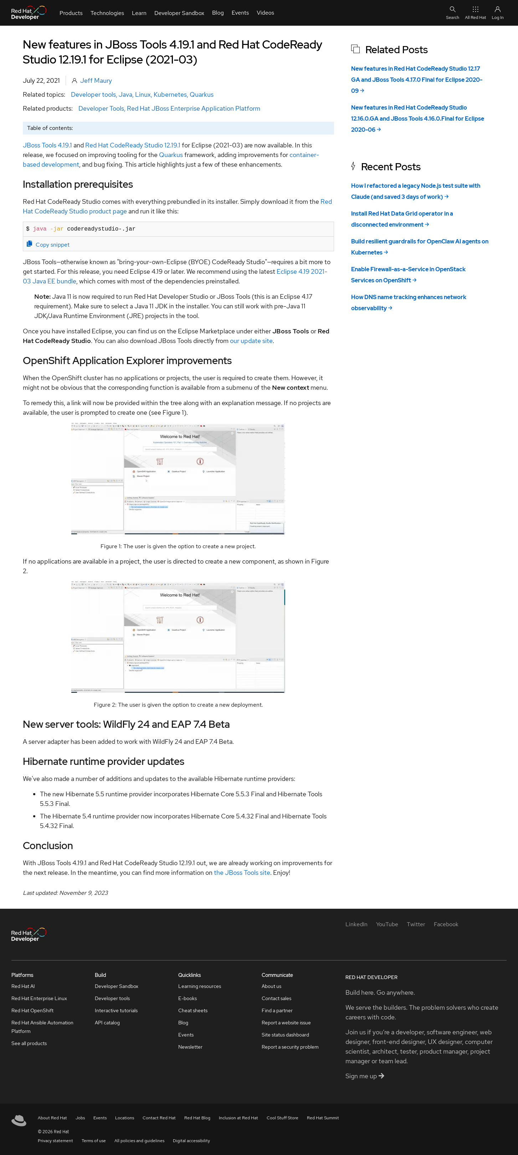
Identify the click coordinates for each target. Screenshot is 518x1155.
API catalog (107, 1022)
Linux (143, 94)
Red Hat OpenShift (32, 1010)
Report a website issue (286, 1022)
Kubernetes (170, 94)
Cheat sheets (192, 1010)
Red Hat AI (23, 986)
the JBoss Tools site (242, 872)
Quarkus (202, 94)
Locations (124, 1118)
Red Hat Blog (197, 1118)
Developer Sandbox (116, 986)
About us (271, 986)
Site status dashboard (285, 1035)
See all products (29, 1043)
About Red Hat (52, 1118)
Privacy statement (55, 1141)
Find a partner (277, 1010)
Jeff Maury (96, 80)
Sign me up (364, 1076)
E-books (187, 998)
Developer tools (93, 94)
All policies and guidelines (139, 1141)
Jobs (80, 1118)
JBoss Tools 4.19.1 (47, 145)
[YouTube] (387, 924)
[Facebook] (446, 924)
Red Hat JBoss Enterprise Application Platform (193, 108)
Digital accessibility (191, 1141)
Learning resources (199, 986)
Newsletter (190, 1047)
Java (125, 94)
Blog (183, 1022)
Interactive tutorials (116, 1010)
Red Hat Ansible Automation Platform (42, 1026)
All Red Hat (475, 12)
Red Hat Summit (323, 1118)
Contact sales (276, 998)
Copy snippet (48, 244)
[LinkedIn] (356, 924)
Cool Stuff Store (282, 1118)
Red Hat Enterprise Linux (39, 998)
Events (186, 1035)
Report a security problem (290, 1047)
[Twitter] (416, 924)
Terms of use (94, 1141)
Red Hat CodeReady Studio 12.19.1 (132, 145)
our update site (251, 341)
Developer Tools (101, 108)
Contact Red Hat (159, 1118)
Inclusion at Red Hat (238, 1118)
